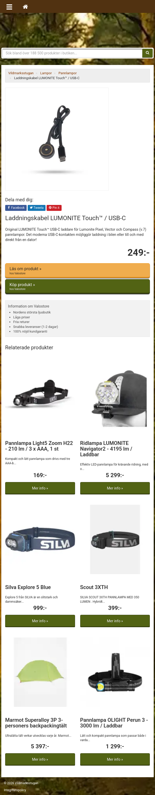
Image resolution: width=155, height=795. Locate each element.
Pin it (54, 208)
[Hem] (25, 6)
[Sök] (147, 53)
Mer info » (40, 488)
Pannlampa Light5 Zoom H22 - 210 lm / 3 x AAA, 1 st (39, 446)
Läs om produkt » (77, 270)
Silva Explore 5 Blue (28, 587)
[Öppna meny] (9, 6)
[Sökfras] (72, 53)
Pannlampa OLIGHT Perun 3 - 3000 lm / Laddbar (114, 723)
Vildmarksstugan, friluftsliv (77, 30)
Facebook (16, 208)
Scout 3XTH (94, 587)
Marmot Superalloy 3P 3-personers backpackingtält (36, 723)
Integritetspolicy (15, 790)
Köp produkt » (77, 286)
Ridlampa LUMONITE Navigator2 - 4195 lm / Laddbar (106, 449)
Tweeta (37, 208)
